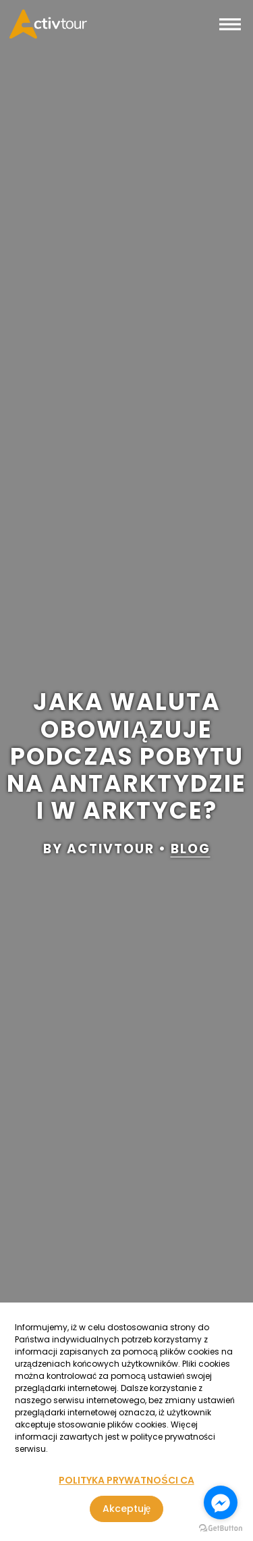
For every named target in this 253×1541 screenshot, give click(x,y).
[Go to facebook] (220, 1502)
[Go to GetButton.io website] (220, 1528)
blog (190, 848)
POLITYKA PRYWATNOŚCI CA (126, 1480)
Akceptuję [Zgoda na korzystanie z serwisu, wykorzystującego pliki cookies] (127, 1508)
